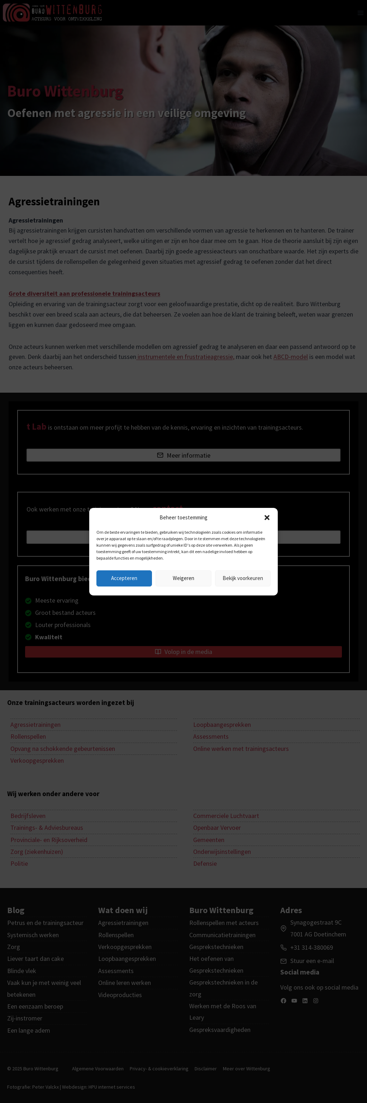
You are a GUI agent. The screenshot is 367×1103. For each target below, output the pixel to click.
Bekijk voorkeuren (243, 578)
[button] (267, 517)
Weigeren (183, 578)
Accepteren (124, 578)
